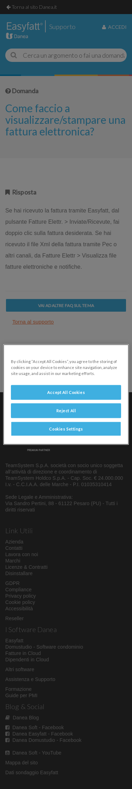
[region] (65, 394)
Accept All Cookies (66, 392)
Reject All (66, 410)
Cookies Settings (66, 428)
